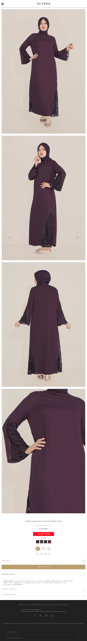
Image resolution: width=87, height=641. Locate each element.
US (43, 548)
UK (49, 548)
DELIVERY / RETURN (43, 589)
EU (38, 548)
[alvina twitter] (40, 616)
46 (37, 554)
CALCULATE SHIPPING (43, 594)
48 (41, 554)
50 (45, 554)
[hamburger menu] (2, 4)
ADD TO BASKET (43, 567)
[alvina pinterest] (46, 615)
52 (49, 554)
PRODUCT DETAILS (43, 574)
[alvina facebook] (35, 615)
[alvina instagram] (52, 615)
